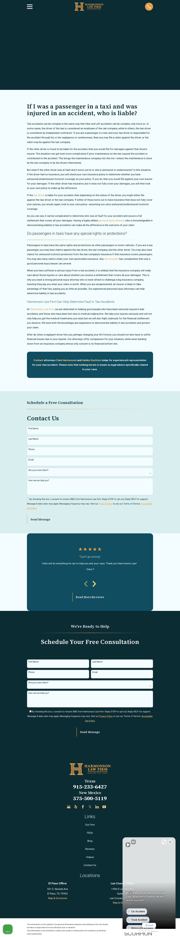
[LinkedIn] (97, 807)
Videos (90, 857)
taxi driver (39, 195)
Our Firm (90, 824)
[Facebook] (83, 807)
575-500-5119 (90, 798)
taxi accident (111, 258)
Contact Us (90, 865)
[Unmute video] (127, 842)
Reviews (90, 848)
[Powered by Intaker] (154, 931)
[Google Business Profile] (69, 807)
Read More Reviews (90, 597)
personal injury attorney (111, 220)
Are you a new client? (38, 470)
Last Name (33, 439)
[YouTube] (104, 807)
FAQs (90, 832)
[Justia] (111, 807)
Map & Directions (57, 898)
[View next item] (94, 584)
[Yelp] (76, 807)
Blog (89, 840)
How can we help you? (38, 480)
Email (31, 460)
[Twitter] (90, 807)
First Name (33, 428)
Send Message (40, 519)
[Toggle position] (164, 842)
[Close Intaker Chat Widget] (170, 842)
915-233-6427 (90, 786)
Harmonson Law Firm (42, 309)
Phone (31, 449)
